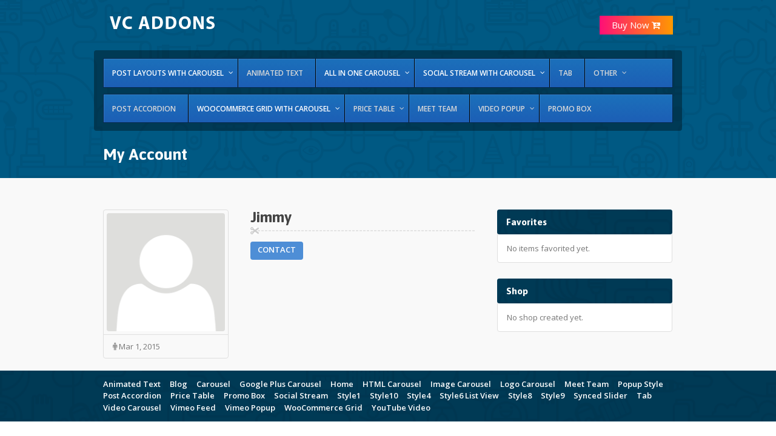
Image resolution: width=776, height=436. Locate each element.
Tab (644, 395)
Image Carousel (460, 383)
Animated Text (132, 383)
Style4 (418, 395)
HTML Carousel (392, 383)
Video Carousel (132, 407)
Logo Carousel (527, 383)
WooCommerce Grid (323, 407)
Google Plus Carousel (280, 383)
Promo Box (244, 395)
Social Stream (301, 395)
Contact (277, 249)
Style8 (520, 395)
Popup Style (640, 383)
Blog (178, 383)
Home (341, 383)
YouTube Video (401, 407)
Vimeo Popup (250, 407)
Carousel (213, 383)
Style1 (349, 395)
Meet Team (586, 383)
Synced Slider (600, 395)
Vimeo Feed (193, 407)
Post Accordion (132, 395)
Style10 (384, 395)
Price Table (192, 395)
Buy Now (636, 25)
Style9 (552, 395)
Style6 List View (469, 395)
